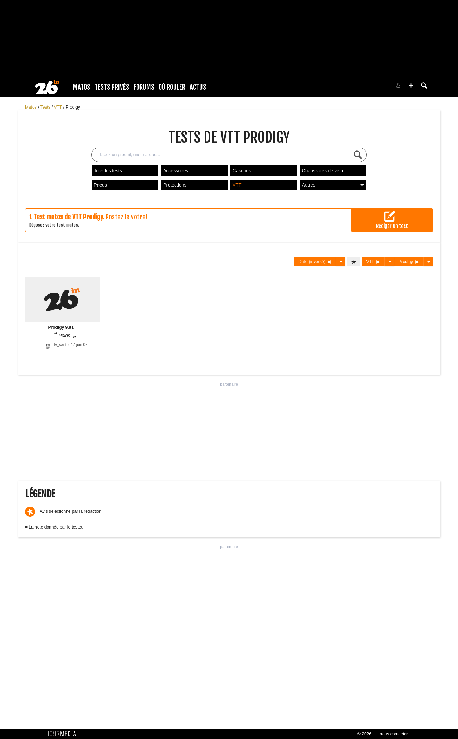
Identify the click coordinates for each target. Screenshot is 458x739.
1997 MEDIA (64, 734)
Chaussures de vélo (322, 170)
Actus (198, 87)
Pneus (100, 185)
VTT (58, 107)
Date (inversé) (315, 261)
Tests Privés (111, 87)
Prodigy (72, 107)
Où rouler (172, 87)
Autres (333, 185)
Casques (242, 170)
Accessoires (175, 170)
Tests (46, 107)
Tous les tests (108, 170)
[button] (411, 85)
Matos (81, 87)
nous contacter (394, 733)
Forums (143, 87)
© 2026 (364, 733)
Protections (174, 185)
